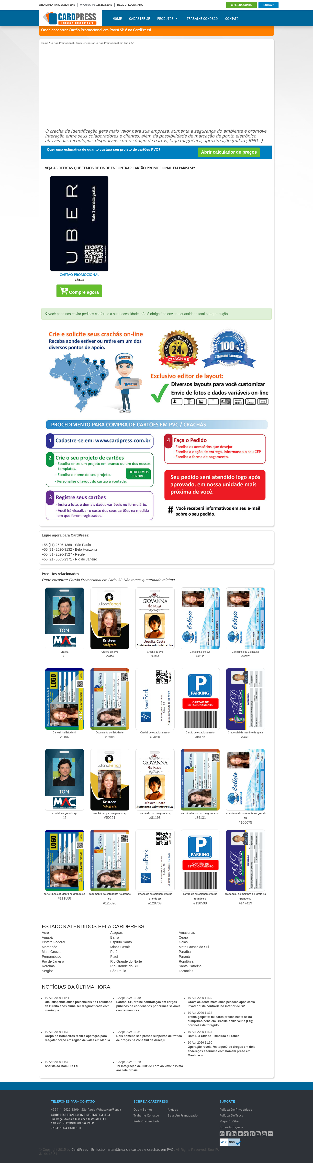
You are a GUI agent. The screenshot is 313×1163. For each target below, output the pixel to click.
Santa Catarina (190, 966)
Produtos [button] (167, 18)
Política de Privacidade (236, 1109)
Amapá (47, 937)
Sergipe (48, 971)
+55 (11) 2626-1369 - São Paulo (66, 545)
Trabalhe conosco (146, 1115)
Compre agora (79, 290)
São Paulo (118, 971)
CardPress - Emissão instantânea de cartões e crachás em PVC (122, 1149)
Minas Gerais (120, 947)
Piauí (114, 956)
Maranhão (49, 947)
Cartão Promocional (62, 43)
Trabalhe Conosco (202, 18)
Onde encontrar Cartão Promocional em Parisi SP (105, 43)
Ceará (183, 937)
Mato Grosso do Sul (194, 947)
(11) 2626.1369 (104, 4)
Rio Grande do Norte (126, 961)
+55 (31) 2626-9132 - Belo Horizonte (70, 549)
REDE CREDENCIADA (130, 4)
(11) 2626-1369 (66, 4)
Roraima (48, 966)
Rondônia (186, 961)
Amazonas (187, 933)
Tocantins (186, 971)
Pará (114, 952)
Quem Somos (143, 1109)
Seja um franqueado (183, 1115)
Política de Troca (232, 1115)
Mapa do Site (229, 1121)
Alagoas (116, 933)
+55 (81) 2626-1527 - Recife (63, 554)
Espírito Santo (121, 942)
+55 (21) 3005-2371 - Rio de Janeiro (69, 559)
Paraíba (185, 952)
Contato (232, 18)
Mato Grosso (51, 952)
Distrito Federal (53, 942)
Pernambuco (51, 956)
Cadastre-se (139, 18)
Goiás (183, 942)
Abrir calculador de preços (229, 152)
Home (117, 18)
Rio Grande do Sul (124, 966)
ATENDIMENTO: (48, 4)
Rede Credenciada (146, 1121)
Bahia (114, 937)
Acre (45, 933)
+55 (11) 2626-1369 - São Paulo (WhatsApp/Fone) (86, 1109)
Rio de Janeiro (53, 961)
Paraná (184, 956)
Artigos (173, 1109)
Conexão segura (231, 1127)
